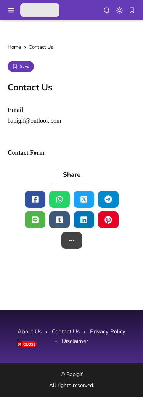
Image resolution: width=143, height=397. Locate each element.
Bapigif (74, 374)
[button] (71, 240)
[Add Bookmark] (21, 66)
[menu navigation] (11, 10)
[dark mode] (119, 10)
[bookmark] (132, 10)
